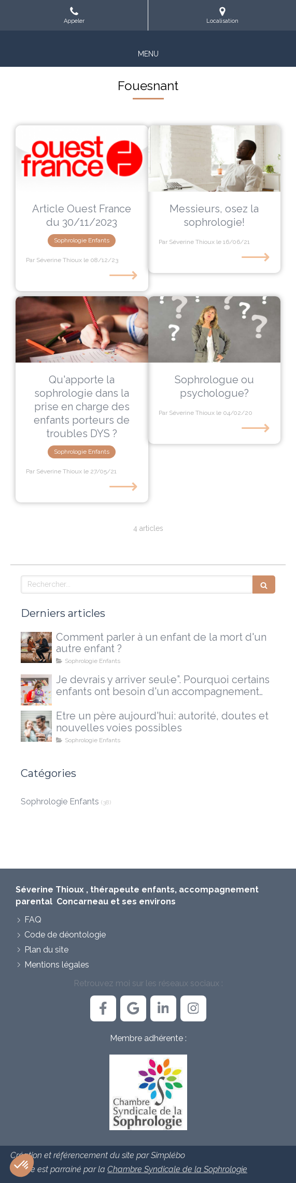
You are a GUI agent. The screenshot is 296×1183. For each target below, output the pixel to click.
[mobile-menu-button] (148, 54)
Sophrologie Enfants (60, 801)
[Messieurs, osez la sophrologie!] (214, 158)
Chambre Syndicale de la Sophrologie (177, 1169)
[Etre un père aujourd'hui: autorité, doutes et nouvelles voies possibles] (36, 726)
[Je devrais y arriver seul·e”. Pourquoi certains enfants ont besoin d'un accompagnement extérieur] (36, 689)
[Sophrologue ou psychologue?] (214, 329)
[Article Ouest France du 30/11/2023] (82, 158)
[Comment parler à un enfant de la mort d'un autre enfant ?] (36, 647)
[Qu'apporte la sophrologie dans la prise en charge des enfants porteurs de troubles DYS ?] (82, 329)
